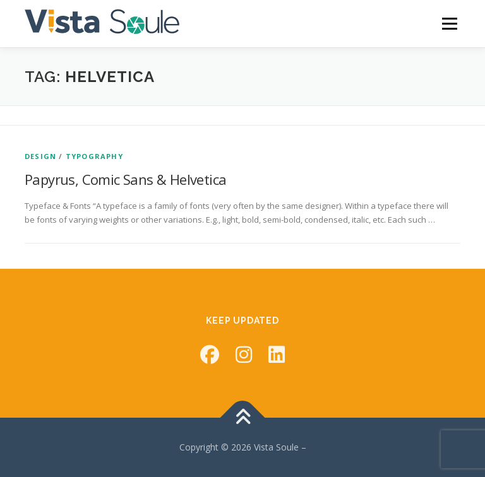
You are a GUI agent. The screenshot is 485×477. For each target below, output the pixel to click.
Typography (94, 156)
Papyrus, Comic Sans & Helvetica (125, 179)
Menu (449, 23)
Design (40, 156)
